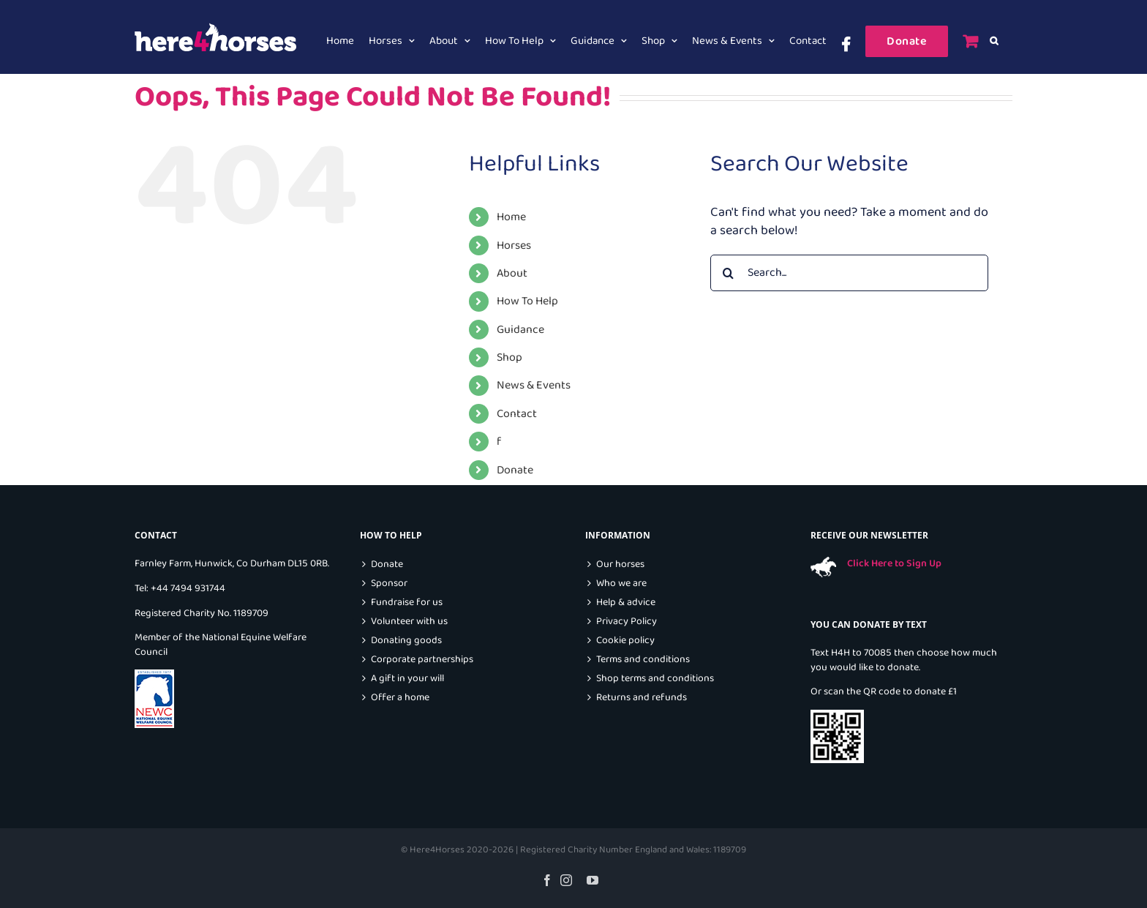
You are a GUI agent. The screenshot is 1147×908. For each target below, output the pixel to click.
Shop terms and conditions (655, 678)
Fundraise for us (407, 602)
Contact (517, 414)
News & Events (534, 385)
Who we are (621, 583)
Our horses (620, 564)
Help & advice (625, 602)
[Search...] (849, 273)
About (512, 273)
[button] (994, 41)
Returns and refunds (641, 697)
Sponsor (389, 583)
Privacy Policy (626, 621)
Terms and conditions (643, 659)
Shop (509, 357)
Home (511, 217)
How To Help (527, 301)
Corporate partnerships (422, 659)
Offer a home (400, 697)
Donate (515, 470)
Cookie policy (625, 640)
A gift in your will (407, 678)
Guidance (520, 329)
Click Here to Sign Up (894, 563)
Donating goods (406, 640)
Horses (514, 245)
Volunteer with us (409, 621)
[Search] (728, 273)
